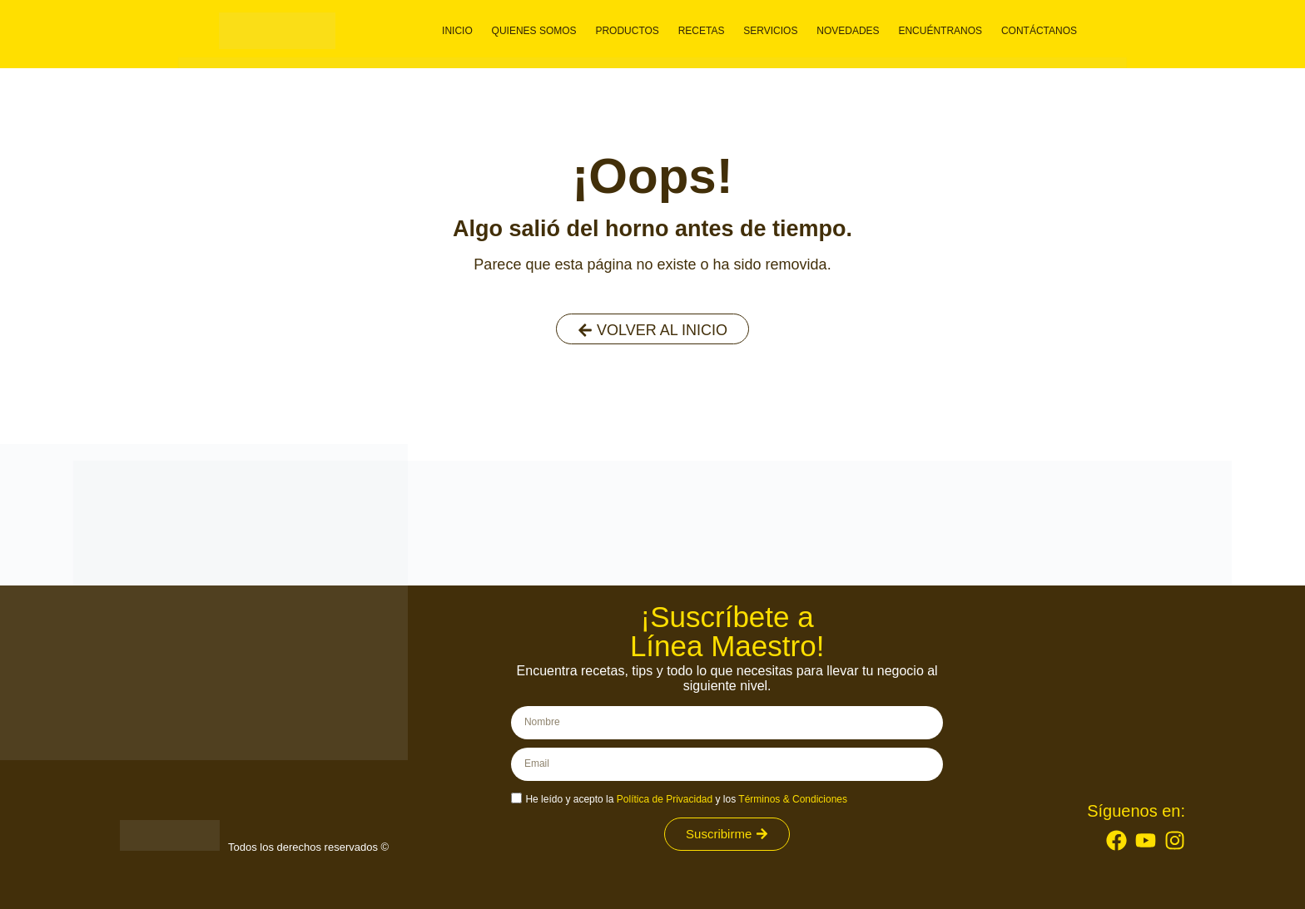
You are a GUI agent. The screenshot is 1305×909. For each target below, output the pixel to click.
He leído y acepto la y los (686, 799)
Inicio (470, 31)
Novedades (849, 31)
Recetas (707, 31)
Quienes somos (544, 31)
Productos (635, 31)
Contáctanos (1036, 31)
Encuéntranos (939, 31)
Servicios (774, 31)
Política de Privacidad (664, 799)
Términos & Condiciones (792, 799)
